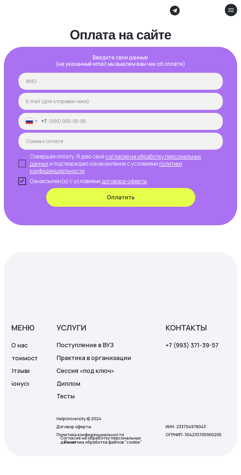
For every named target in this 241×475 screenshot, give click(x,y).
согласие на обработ (132, 156)
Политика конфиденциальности (90, 434)
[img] (60, 10)
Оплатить (121, 197)
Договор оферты (73, 426)
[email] (120, 101)
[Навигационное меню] (231, 10)
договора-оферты (124, 181)
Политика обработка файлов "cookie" (103, 442)
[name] (120, 81)
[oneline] (120, 141)
